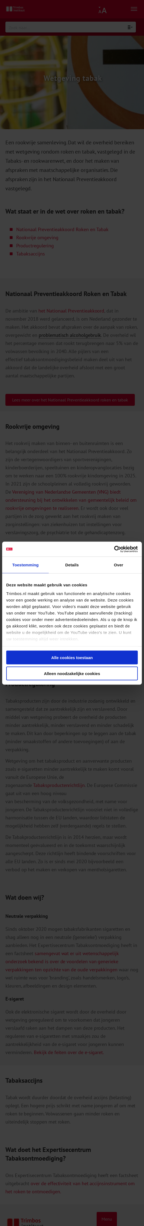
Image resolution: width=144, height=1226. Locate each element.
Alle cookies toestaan (72, 657)
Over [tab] (118, 565)
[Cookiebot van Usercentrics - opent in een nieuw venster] (114, 549)
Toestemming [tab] (25, 565)
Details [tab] (72, 565)
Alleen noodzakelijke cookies (72, 673)
